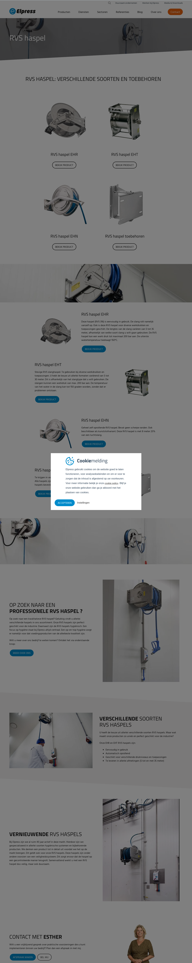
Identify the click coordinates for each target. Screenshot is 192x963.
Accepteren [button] (65, 503)
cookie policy (111, 483)
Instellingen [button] (83, 502)
